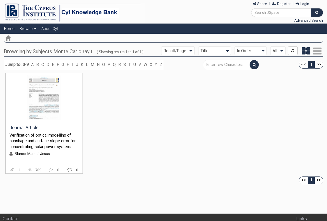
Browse (28, 28)
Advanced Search (308, 20)
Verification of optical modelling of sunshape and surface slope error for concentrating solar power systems (42, 141)
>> (319, 64)
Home (9, 28)
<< (303, 64)
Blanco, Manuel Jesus (32, 154)
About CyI (49, 28)
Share (260, 4)
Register (281, 4)
